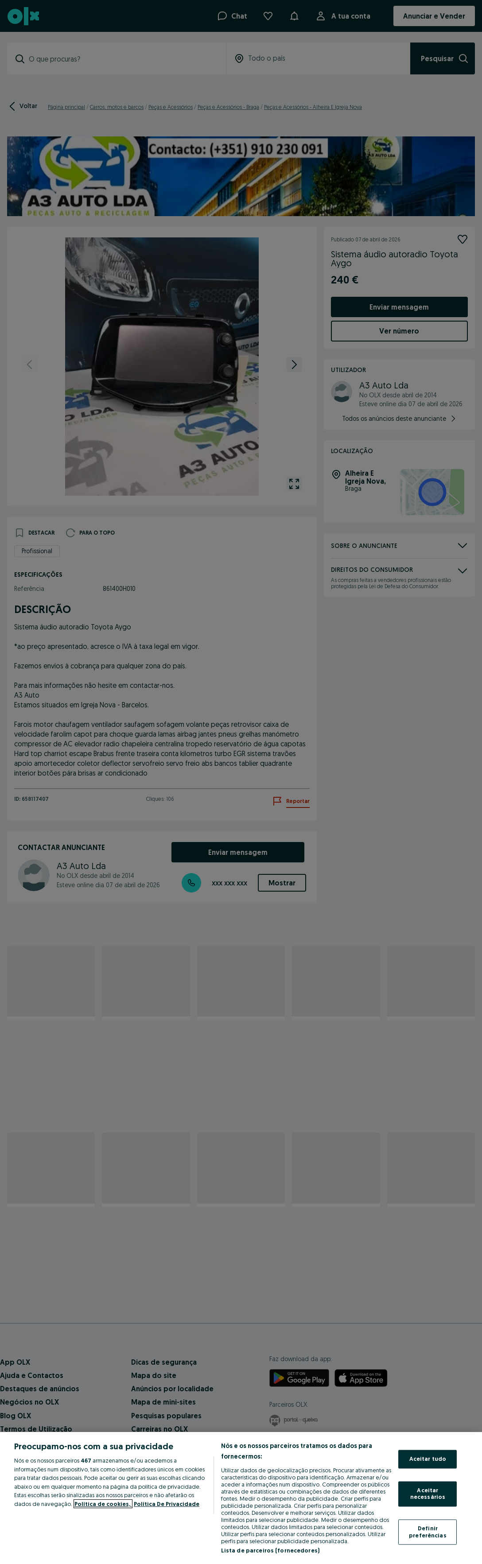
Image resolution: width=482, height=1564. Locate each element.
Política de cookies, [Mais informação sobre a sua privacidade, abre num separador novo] (103, 1503)
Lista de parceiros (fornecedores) (270, 1550)
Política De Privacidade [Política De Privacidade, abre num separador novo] (166, 1503)
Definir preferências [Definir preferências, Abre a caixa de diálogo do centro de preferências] (428, 1532)
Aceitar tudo (428, 1459)
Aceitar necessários (427, 1493)
